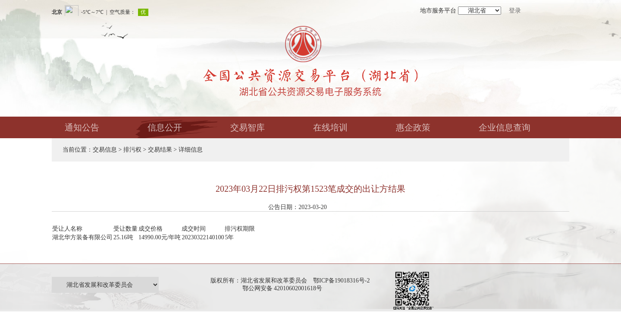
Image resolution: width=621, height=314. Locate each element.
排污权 (132, 149)
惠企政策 (413, 127)
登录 (515, 10)
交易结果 (160, 149)
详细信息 (191, 149)
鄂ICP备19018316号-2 (341, 280)
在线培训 (330, 127)
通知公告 (82, 127)
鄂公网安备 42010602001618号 (284, 288)
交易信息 (105, 149)
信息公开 (164, 127)
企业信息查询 (504, 127)
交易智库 (247, 127)
